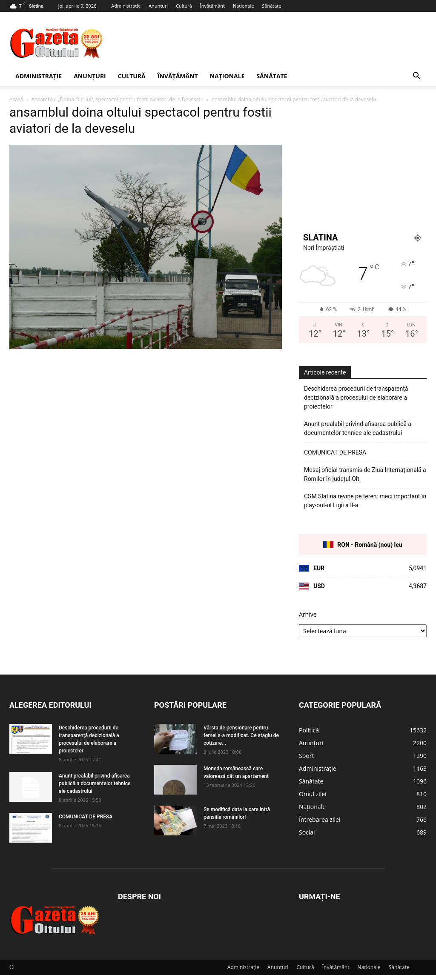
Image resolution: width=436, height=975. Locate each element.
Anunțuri (158, 6)
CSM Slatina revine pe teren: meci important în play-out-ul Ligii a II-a (365, 501)
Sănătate (271, 6)
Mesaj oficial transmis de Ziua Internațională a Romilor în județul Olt (365, 474)
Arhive (308, 614)
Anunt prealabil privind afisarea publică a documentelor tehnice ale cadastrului (357, 428)
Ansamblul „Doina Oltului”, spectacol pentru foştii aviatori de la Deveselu (118, 99)
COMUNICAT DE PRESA (335, 452)
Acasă (16, 99)
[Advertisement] (271, 43)
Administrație (126, 6)
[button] (416, 77)
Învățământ (212, 6)
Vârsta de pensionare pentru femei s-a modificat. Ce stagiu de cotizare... (241, 735)
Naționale (243, 6)
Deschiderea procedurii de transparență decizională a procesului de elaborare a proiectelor (356, 397)
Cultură (184, 6)
